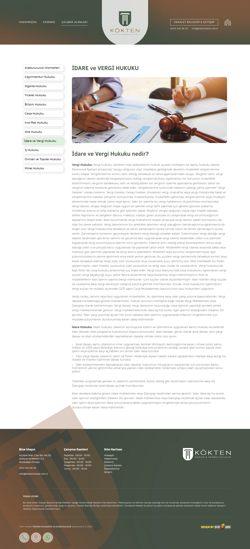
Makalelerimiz (111, 469)
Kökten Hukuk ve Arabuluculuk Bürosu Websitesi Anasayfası (227, 22)
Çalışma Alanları (113, 465)
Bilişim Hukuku (35, 104)
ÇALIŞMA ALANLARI (75, 22)
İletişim (108, 472)
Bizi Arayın (24, 537)
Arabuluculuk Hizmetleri (42, 68)
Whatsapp (48, 537)
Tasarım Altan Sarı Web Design (216, 527)
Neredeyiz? (36, 537)
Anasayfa (109, 455)
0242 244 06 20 (179, 28)
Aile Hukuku (33, 132)
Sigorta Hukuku (36, 86)
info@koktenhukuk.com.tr (205, 28)
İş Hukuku (32, 150)
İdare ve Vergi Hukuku (40, 141)
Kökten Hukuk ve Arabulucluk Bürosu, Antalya (207, 454)
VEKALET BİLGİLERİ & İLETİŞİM (194, 22)
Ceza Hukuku (34, 113)
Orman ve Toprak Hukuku (43, 159)
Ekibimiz (109, 462)
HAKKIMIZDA (28, 22)
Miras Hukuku (34, 168)
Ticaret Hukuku (35, 95)
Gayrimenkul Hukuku (40, 77)
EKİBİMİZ (49, 22)
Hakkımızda (110, 459)
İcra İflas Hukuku (36, 122)
